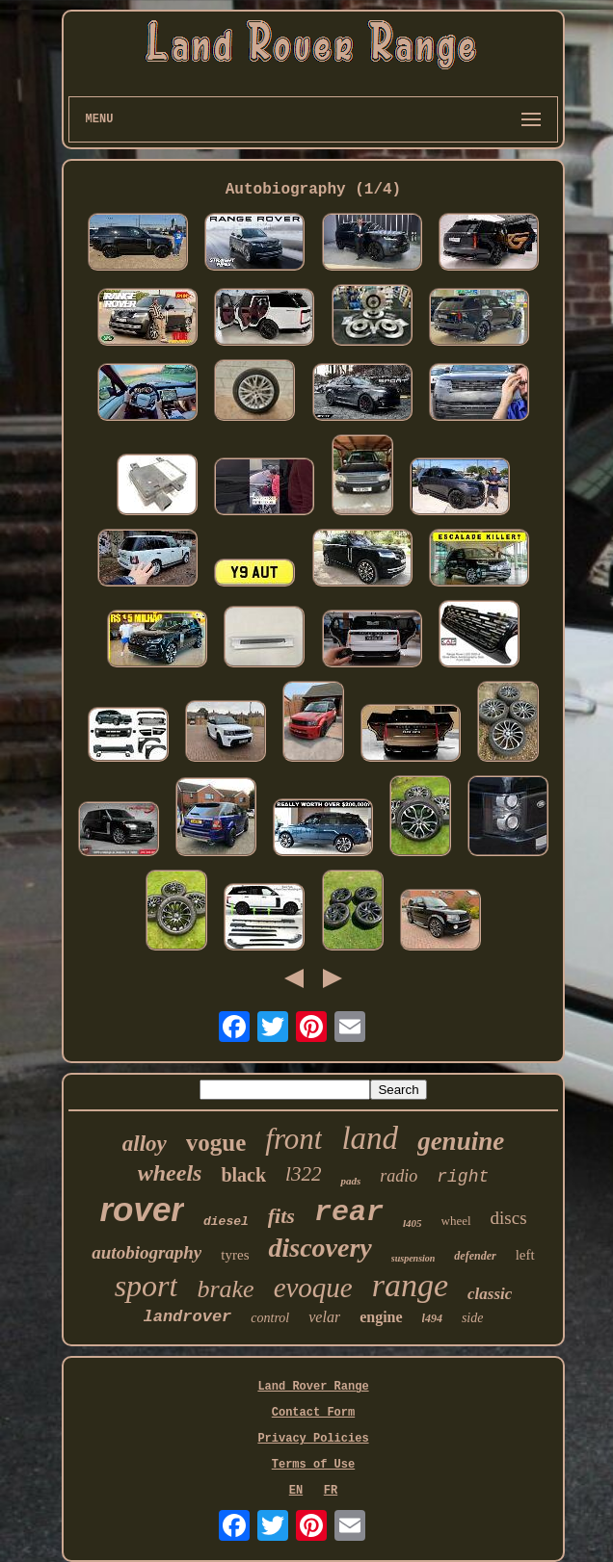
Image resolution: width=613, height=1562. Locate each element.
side (473, 1318)
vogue (216, 1143)
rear (349, 1212)
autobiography (146, 1252)
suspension (413, 1258)
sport (146, 1285)
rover (141, 1209)
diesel (226, 1221)
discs (509, 1218)
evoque (313, 1287)
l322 (303, 1173)
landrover (188, 1317)
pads (350, 1180)
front (293, 1139)
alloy (144, 1144)
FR (330, 1490)
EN (296, 1490)
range (410, 1285)
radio (398, 1175)
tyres (235, 1255)
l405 (412, 1223)
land (369, 1138)
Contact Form (313, 1412)
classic (489, 1294)
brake (225, 1289)
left (525, 1255)
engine (381, 1317)
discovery (319, 1248)
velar (324, 1317)
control (270, 1318)
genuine (460, 1141)
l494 (432, 1318)
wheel (456, 1220)
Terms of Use (313, 1464)
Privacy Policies (312, 1438)
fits (281, 1216)
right (463, 1176)
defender (474, 1256)
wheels (170, 1172)
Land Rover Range (312, 1386)
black (243, 1174)
